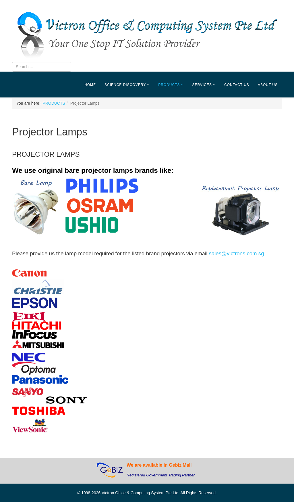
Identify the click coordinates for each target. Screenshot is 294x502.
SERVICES (202, 85)
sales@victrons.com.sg (236, 253)
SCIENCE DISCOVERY (125, 85)
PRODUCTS (169, 85)
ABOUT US (268, 85)
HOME (90, 85)
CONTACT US (236, 85)
